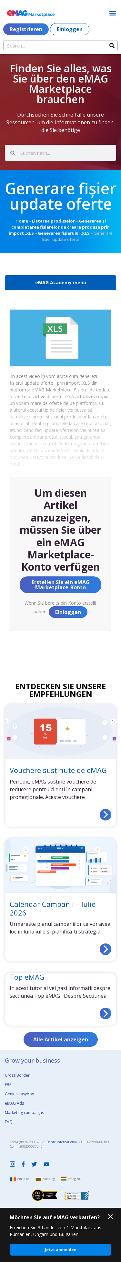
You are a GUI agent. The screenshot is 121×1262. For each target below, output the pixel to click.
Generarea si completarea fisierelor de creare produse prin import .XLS (59, 227)
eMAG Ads (14, 1103)
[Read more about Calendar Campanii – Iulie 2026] (105, 949)
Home (21, 221)
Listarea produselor (53, 221)
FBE (8, 1084)
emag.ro (23, 1179)
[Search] (111, 45)
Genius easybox (19, 1094)
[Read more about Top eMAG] (105, 1013)
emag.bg (49, 1179)
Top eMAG (27, 977)
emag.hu (74, 1179)
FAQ (9, 1122)
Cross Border (17, 1075)
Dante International (61, 1142)
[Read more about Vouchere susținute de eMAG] (105, 814)
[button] (112, 13)
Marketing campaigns (24, 1112)
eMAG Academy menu (60, 282)
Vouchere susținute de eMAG (58, 770)
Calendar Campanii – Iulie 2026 (53, 908)
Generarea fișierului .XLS (64, 233)
